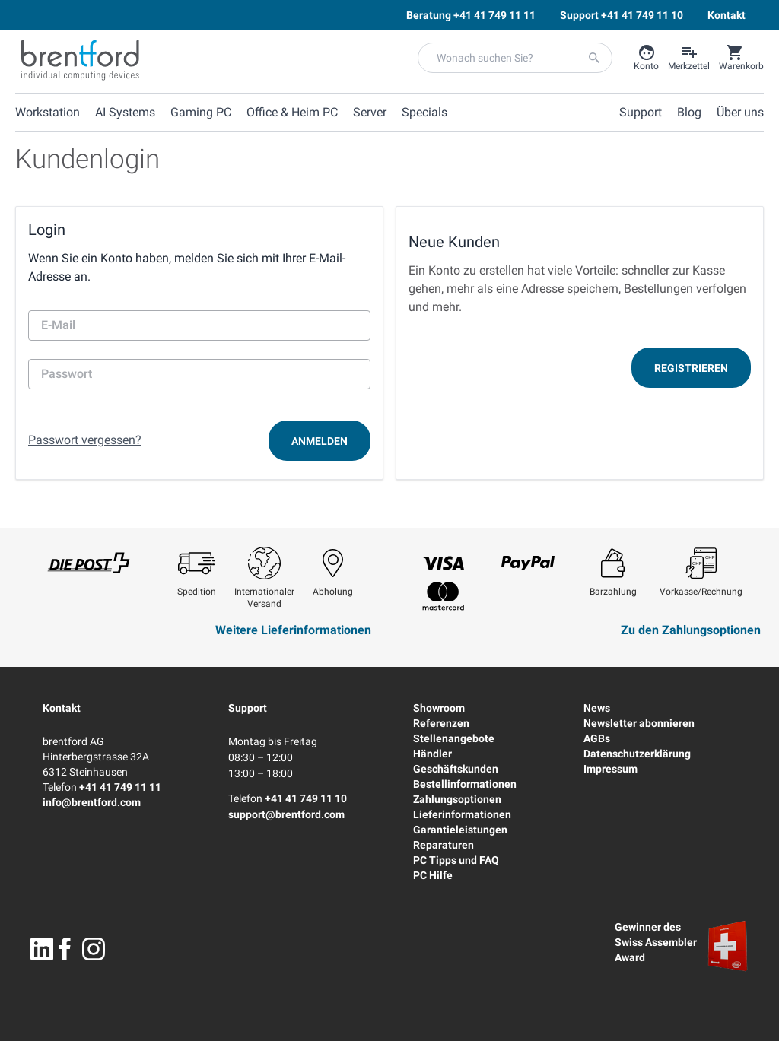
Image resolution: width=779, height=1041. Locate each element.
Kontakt (62, 708)
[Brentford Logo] (80, 60)
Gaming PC (200, 112)
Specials (424, 112)
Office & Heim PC (292, 112)
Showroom (439, 708)
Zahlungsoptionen (457, 799)
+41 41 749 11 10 (306, 798)
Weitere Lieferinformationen (293, 630)
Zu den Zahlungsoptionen (691, 630)
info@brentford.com (92, 802)
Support (247, 708)
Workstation (47, 112)
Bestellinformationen (465, 784)
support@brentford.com (286, 814)
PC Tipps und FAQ (456, 860)
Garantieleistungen (460, 830)
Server (369, 112)
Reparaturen (443, 845)
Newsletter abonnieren (639, 723)
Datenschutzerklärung (637, 753)
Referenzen (441, 723)
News (596, 708)
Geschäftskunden (455, 769)
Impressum (610, 769)
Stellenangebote (453, 738)
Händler (432, 753)
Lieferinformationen (462, 814)
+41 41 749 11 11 (120, 787)
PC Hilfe (433, 875)
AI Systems (125, 112)
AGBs (596, 738)
